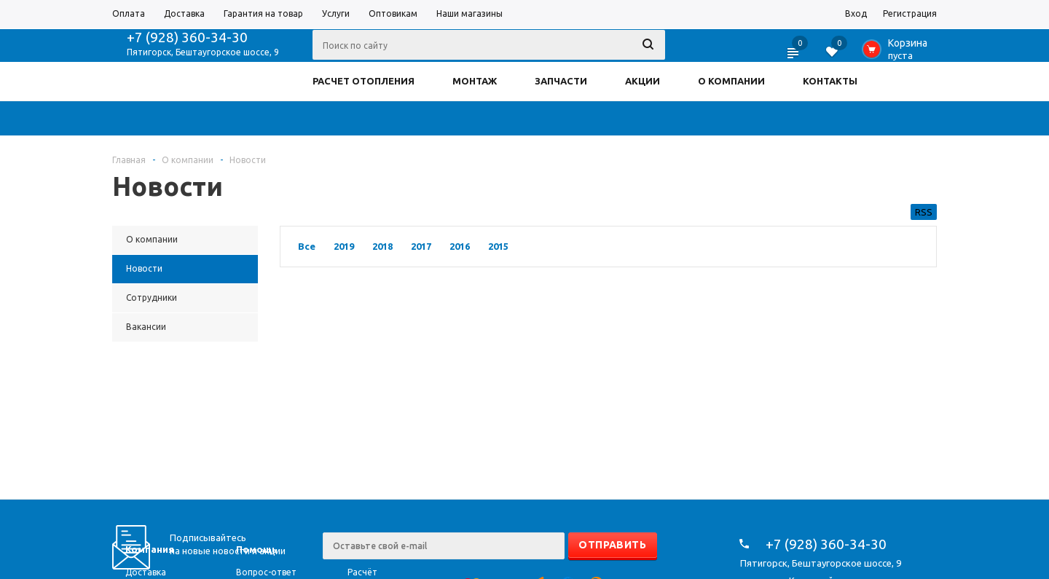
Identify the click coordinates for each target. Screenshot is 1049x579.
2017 (421, 246)
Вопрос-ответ (266, 572)
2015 (498, 246)
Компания (149, 549)
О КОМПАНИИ (731, 81)
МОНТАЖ (474, 81)
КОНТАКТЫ (830, 81)
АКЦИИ (642, 81)
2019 (344, 246)
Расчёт (362, 572)
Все (306, 246)
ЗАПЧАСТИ (561, 81)
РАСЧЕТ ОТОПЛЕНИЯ (364, 81)
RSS (923, 212)
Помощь (257, 549)
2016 (459, 246)
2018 (382, 246)
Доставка (145, 572)
